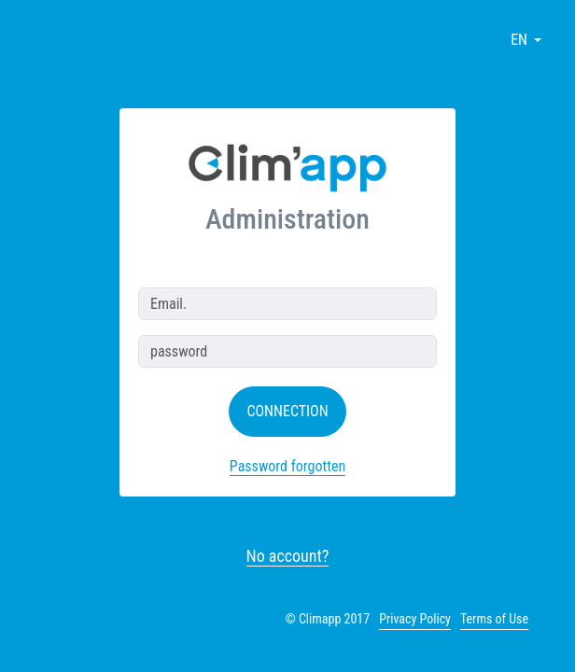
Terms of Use (494, 618)
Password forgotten (287, 466)
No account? (288, 556)
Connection (287, 411)
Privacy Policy (415, 618)
